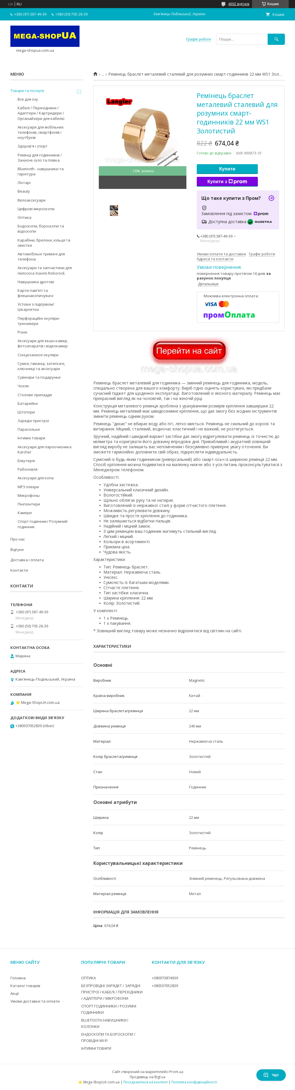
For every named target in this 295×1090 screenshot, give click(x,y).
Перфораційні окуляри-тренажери (39, 321)
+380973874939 (165, 977)
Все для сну (28, 99)
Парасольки (29, 429)
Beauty (24, 191)
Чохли (23, 385)
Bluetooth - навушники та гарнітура (41, 171)
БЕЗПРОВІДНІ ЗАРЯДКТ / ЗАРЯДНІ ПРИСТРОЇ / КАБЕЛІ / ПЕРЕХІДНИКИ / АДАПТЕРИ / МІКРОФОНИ (112, 992)
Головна (18, 977)
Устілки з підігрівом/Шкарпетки (36, 307)
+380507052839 (165, 985)
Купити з (227, 181)
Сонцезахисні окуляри (38, 354)
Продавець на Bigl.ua (147, 1076)
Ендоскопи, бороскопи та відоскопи (41, 228)
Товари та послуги (27, 90)
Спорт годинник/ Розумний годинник (42, 524)
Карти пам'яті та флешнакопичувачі (35, 293)
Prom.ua (176, 1071)
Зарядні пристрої (33, 420)
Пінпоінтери (29, 504)
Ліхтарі (24, 182)
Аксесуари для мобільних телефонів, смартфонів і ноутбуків (41, 132)
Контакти (19, 570)
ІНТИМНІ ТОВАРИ (96, 1048)
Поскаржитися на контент (145, 1082)
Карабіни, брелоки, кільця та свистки (44, 242)
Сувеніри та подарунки (39, 377)
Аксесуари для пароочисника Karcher (44, 449)
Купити (227, 168)
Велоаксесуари (32, 200)
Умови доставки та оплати (35, 1001)
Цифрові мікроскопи (36, 208)
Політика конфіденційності (194, 1082)
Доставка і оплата (27, 559)
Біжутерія (26, 460)
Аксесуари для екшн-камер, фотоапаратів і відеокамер (43, 343)
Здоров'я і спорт (33, 146)
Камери (25, 512)
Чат (271, 1075)
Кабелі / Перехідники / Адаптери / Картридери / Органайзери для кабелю (41, 113)
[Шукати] (276, 39)
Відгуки (17, 549)
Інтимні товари (31, 437)
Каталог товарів (25, 985)
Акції (14, 993)
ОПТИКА (88, 977)
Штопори (26, 412)
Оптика (24, 217)
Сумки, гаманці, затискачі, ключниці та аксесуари (41, 366)
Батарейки (28, 403)
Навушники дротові (36, 281)
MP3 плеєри (28, 486)
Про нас (17, 539)
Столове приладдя (35, 394)
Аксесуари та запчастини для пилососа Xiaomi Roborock (45, 270)
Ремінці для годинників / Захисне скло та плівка (40, 157)
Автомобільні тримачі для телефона (41, 256)
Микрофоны (29, 495)
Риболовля (27, 469)
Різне (22, 332)
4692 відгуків (238, 3)
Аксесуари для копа (36, 477)
